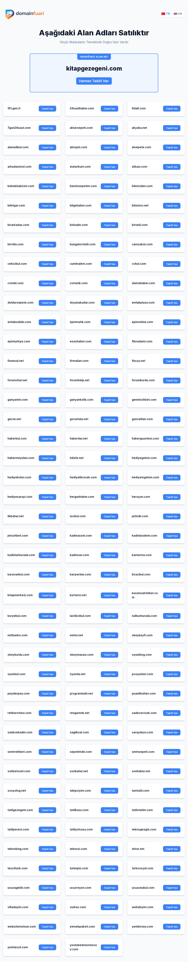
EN (178, 13)
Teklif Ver (47, 108)
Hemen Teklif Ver (94, 81)
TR (165, 13)
